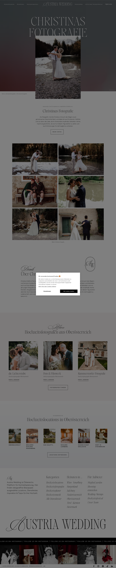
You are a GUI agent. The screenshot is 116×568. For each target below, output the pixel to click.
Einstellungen (47, 291)
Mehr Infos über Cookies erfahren (47, 286)
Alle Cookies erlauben (68, 291)
